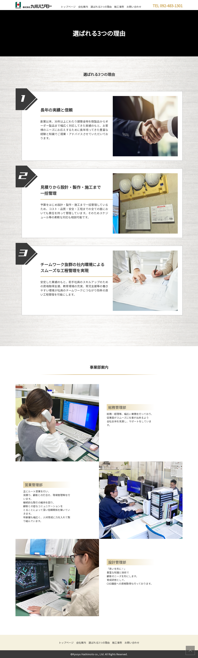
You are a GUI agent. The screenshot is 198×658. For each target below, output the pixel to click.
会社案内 (83, 6)
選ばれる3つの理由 (101, 6)
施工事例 (119, 6)
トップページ (68, 6)
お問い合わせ (134, 6)
